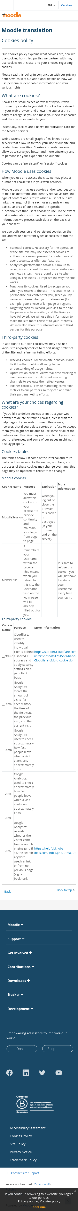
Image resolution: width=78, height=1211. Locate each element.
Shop (51, 1048)
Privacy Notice (21, 1152)
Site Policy (17, 1144)
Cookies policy (50, 1201)
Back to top (66, 890)
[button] (51, 5)
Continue (39, 1207)
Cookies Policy (21, 1136)
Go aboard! (68, 5)
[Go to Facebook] (9, 1073)
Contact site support (22, 1173)
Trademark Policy (23, 1160)
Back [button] (7, 891)
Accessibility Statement (28, 1128)
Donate (22, 1048)
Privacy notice (28, 1201)
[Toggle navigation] (6, 5)
